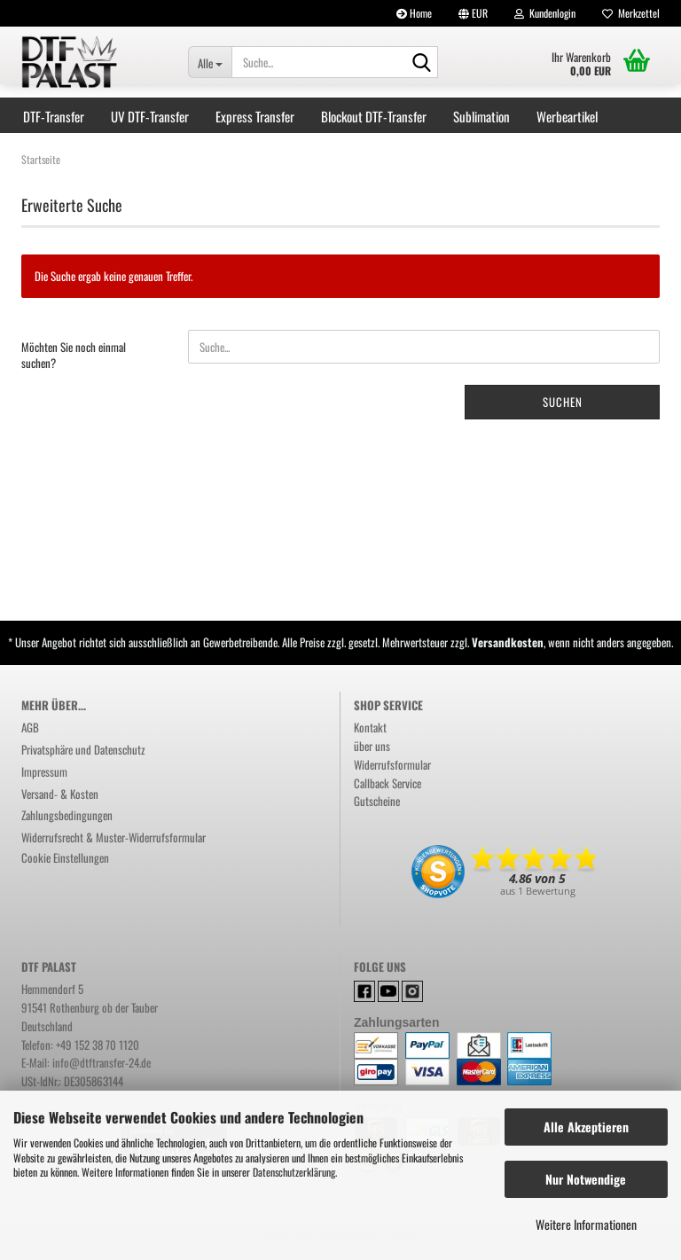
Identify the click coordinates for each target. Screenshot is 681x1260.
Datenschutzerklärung (294, 1171)
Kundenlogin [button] (544, 12)
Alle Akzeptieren (586, 1126)
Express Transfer (254, 116)
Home (414, 12)
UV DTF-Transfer (150, 116)
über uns (372, 746)
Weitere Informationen (586, 1224)
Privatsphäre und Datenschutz (83, 749)
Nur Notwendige (585, 1179)
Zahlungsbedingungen (67, 815)
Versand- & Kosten (59, 793)
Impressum (44, 771)
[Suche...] (209, 62)
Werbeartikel (567, 116)
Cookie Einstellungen (65, 857)
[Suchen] (421, 63)
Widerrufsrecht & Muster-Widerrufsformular (113, 837)
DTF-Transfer (53, 116)
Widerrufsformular (392, 764)
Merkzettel (631, 12)
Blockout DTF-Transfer (374, 116)
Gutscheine (377, 801)
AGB (30, 727)
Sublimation (481, 116)
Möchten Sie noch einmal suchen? (73, 355)
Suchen (563, 402)
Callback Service (387, 783)
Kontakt (370, 727)
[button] (473, 13)
